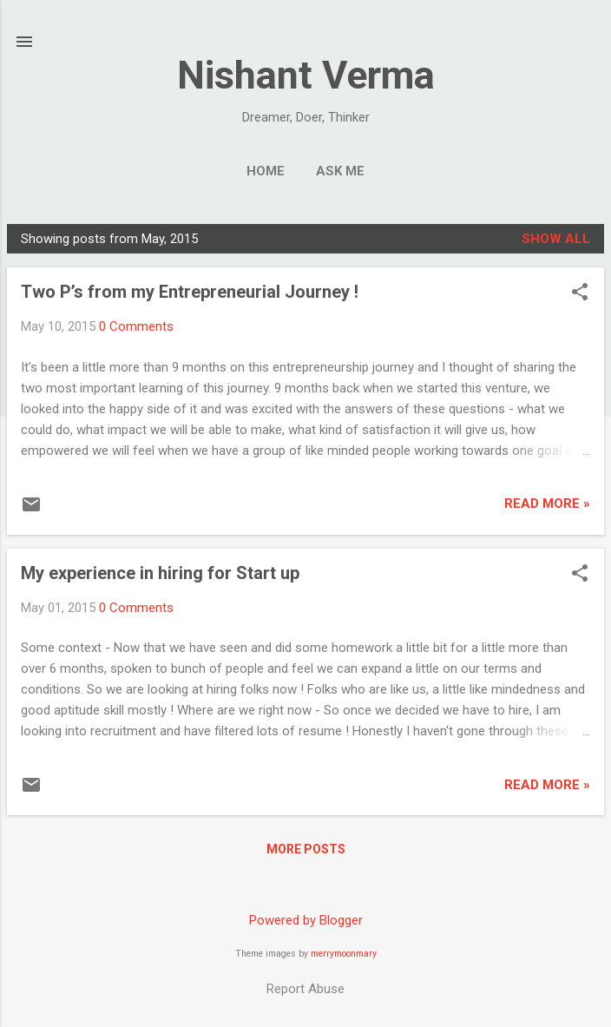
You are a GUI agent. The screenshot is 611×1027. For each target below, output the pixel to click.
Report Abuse (305, 989)
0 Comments (136, 326)
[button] (579, 293)
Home (265, 171)
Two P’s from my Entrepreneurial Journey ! (189, 291)
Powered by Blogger (306, 920)
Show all (556, 239)
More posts (305, 849)
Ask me (340, 171)
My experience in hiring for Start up (160, 573)
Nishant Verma (306, 75)
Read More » (547, 503)
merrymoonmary (344, 953)
